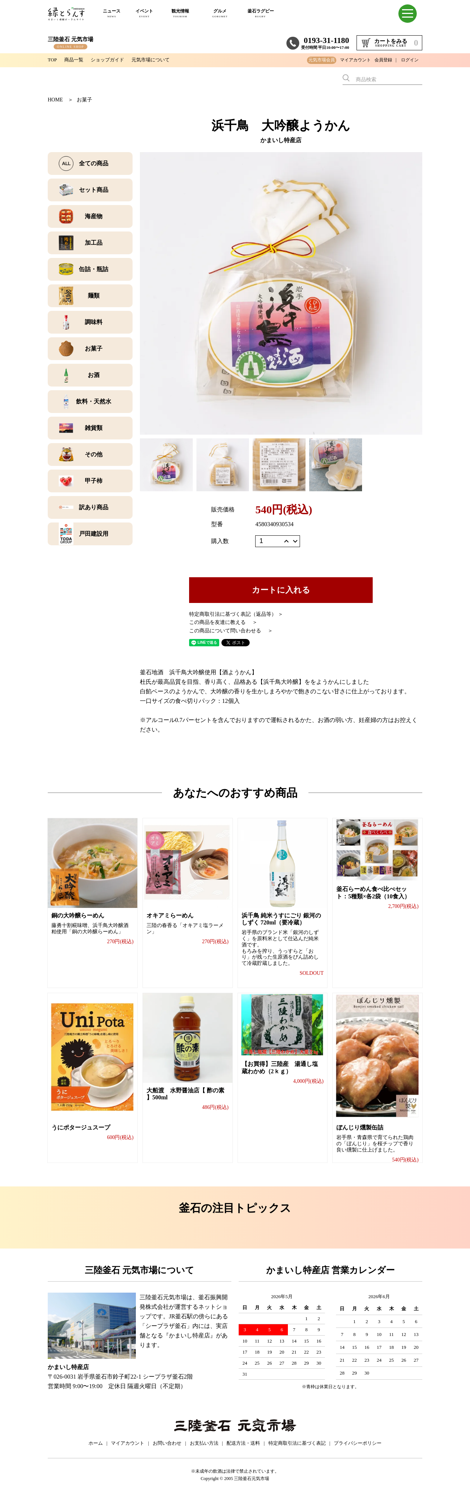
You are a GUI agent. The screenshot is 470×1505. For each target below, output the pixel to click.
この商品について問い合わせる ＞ (231, 630)
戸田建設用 (93, 534)
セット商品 (93, 190)
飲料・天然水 (93, 401)
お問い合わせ (167, 1451)
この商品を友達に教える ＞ (223, 622)
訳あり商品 (93, 507)
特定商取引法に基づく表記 (297, 1451)
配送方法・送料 (243, 1451)
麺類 (94, 295)
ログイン (410, 59)
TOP (52, 59)
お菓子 (84, 100)
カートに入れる (281, 590)
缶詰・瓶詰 (93, 269)
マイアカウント (355, 59)
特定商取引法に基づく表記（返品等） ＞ (236, 614)
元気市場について (156, 59)
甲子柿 (93, 481)
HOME (55, 100)
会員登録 (383, 59)
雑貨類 (93, 428)
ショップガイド (111, 59)
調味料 (93, 322)
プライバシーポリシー (358, 1451)
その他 (93, 454)
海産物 (93, 216)
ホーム (95, 1451)
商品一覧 (75, 59)
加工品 (93, 243)
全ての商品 (93, 163)
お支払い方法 (204, 1451)
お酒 (94, 375)
